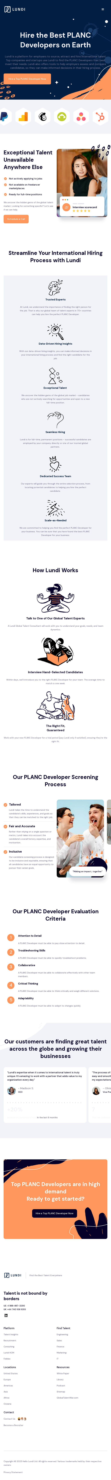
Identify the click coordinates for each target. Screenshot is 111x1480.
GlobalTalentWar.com (67, 1397)
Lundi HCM (9, 1352)
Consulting (9, 1346)
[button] (102, 9)
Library (60, 1379)
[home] (15, 9)
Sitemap (61, 1391)
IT (58, 1358)
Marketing (62, 1352)
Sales (59, 1340)
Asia (6, 1391)
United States (11, 1373)
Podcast (61, 1385)
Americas (8, 1385)
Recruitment (10, 1340)
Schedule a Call (16, 219)
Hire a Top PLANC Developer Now (27, 78)
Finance (60, 1346)
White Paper (63, 1373)
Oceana (7, 1403)
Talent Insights (11, 1334)
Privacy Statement (13, 1472)
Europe (7, 1379)
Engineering (62, 1334)
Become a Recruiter (13, 1425)
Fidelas (7, 1358)
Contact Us (9, 1418)
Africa (6, 1397)
